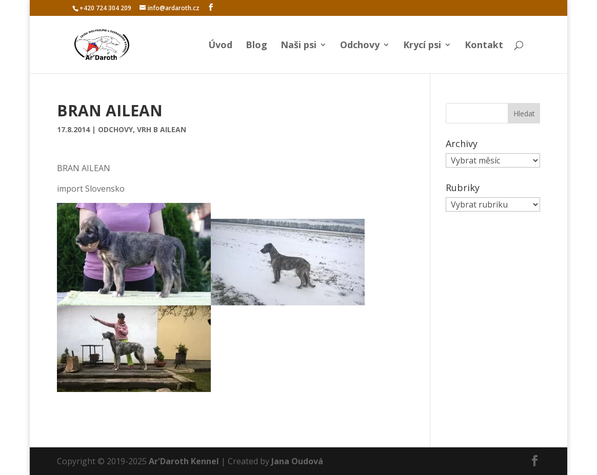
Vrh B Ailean (161, 129)
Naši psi (298, 46)
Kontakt (484, 46)
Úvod (220, 46)
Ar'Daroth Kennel (184, 461)
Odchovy (360, 46)
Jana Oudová (297, 461)
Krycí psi (422, 46)
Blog (256, 46)
